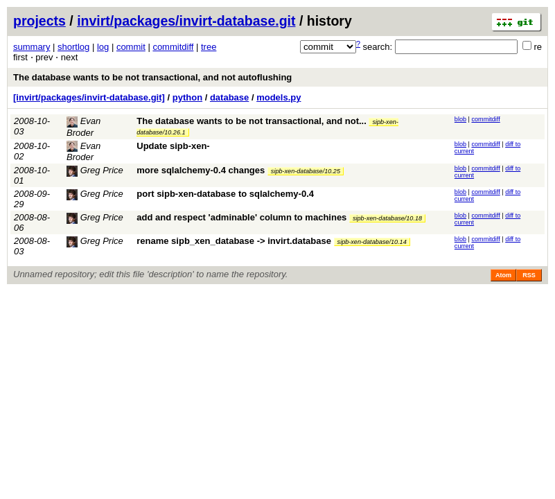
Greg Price (95, 170)
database (229, 97)
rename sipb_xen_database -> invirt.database (233, 241)
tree (208, 47)
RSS (529, 275)
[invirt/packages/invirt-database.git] (89, 97)
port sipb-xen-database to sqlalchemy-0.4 (225, 194)
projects (39, 20)
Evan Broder (83, 152)
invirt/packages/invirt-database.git (186, 20)
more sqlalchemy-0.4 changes (200, 170)
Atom (503, 275)
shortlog (73, 47)
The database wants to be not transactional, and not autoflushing (152, 77)
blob (460, 119)
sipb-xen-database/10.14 (372, 241)
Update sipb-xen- (172, 146)
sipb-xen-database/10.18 (387, 218)
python (187, 97)
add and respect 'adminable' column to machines (241, 217)
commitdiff (172, 47)
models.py (278, 97)
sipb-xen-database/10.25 (305, 171)
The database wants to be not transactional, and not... (252, 121)
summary (31, 47)
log (103, 47)
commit (131, 47)
